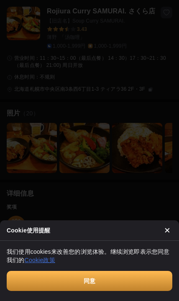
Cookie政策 (40, 260)
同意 (89, 281)
